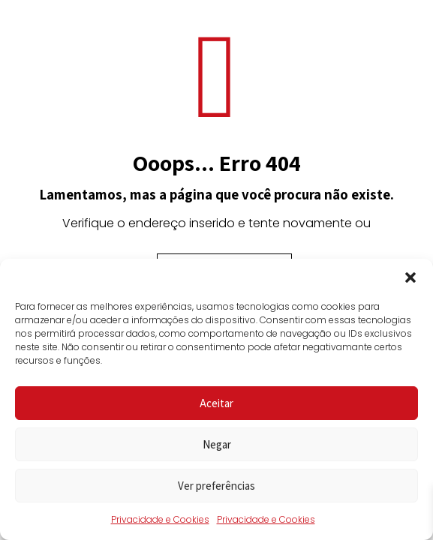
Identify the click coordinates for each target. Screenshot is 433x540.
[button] (410, 277)
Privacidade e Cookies (160, 519)
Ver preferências (216, 485)
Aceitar (216, 403)
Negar (217, 444)
